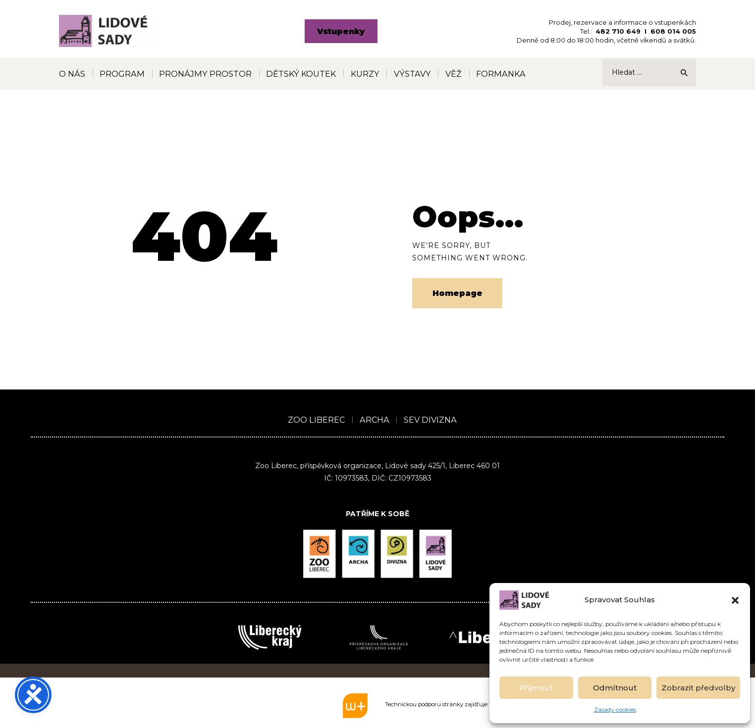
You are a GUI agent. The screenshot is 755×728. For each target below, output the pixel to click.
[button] (735, 600)
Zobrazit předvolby (698, 687)
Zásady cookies (615, 709)
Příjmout (536, 687)
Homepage (457, 293)
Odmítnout (615, 687)
